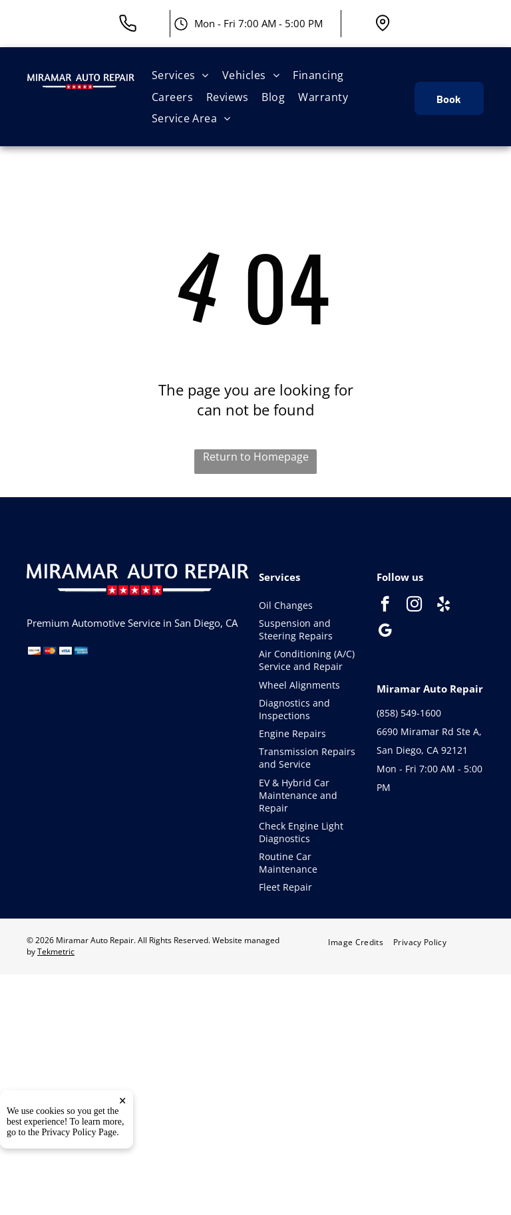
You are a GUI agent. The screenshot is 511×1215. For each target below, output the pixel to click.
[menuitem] (180, 75)
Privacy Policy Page (79, 1178)
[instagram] (414, 605)
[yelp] (443, 605)
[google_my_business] (385, 632)
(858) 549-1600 (409, 713)
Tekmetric (56, 951)
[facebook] (385, 605)
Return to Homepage (256, 456)
